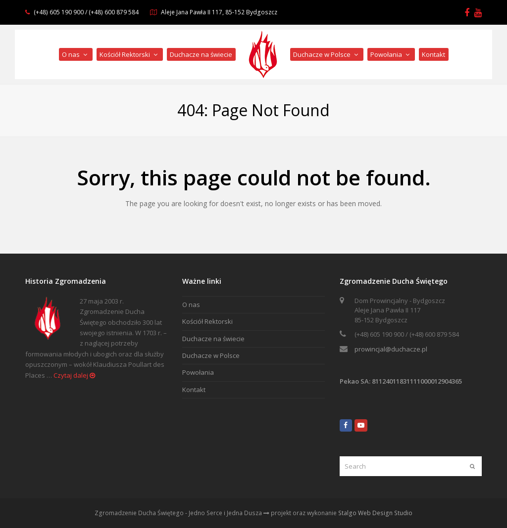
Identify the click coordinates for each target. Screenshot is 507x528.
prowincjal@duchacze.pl (391, 349)
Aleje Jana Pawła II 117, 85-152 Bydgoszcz (219, 12)
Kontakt (193, 389)
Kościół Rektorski (207, 321)
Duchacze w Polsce (211, 355)
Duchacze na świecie (213, 338)
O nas (191, 304)
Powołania (198, 372)
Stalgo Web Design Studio (375, 513)
